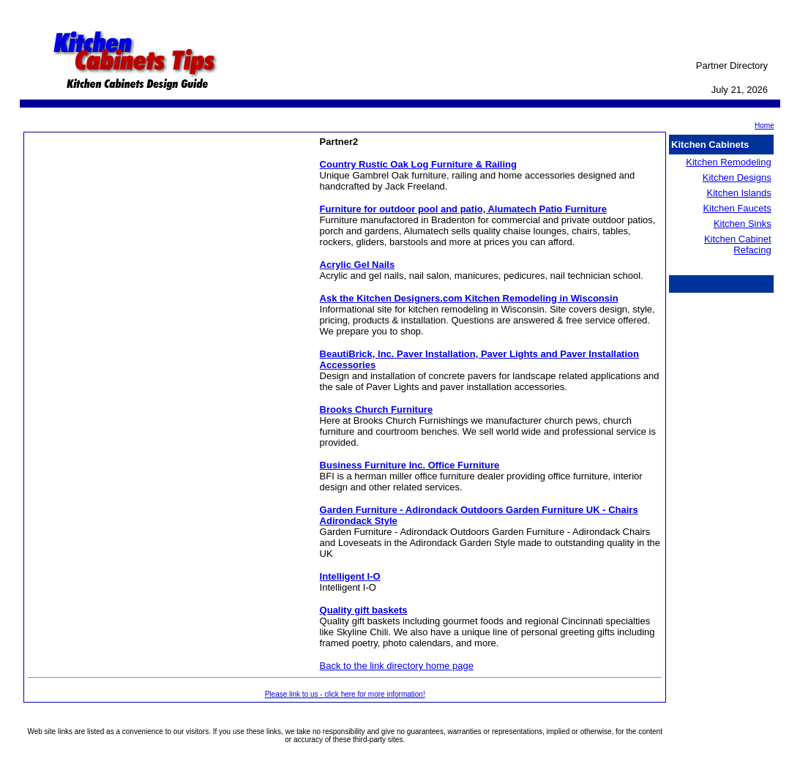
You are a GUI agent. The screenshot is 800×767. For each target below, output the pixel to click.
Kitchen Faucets (737, 208)
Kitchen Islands (739, 192)
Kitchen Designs (737, 177)
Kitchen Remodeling (728, 162)
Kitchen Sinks (742, 223)
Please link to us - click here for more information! (345, 694)
